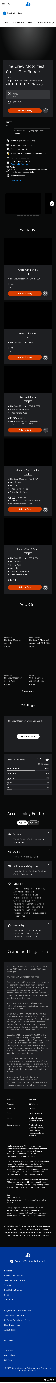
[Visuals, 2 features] (28, 837)
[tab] (22, 822)
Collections (18, 22)
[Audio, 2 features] (28, 853)
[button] (19, 164)
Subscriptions (44, 22)
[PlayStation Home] (28, 4)
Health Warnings (13, 1197)
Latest (6, 22)
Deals (31, 22)
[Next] (52, 203)
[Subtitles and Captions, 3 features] (28, 869)
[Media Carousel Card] (23, 203)
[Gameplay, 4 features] (28, 930)
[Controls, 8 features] (28, 899)
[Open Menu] (3, 4)
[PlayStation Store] (13, 13)
